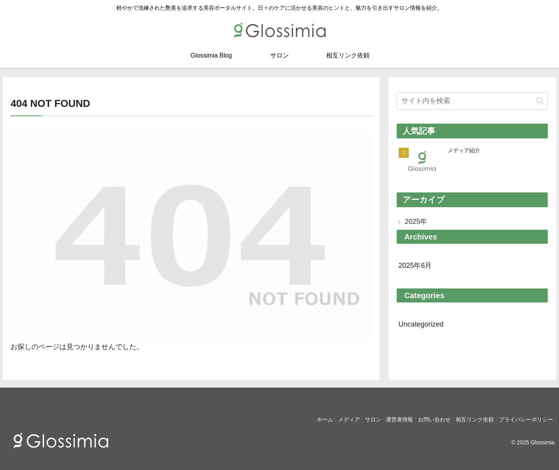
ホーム (304, 418)
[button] (540, 100)
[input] (472, 101)
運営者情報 (388, 418)
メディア (331, 418)
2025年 (415, 221)
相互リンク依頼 (470, 418)
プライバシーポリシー (524, 418)
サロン (359, 418)
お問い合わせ (426, 418)
